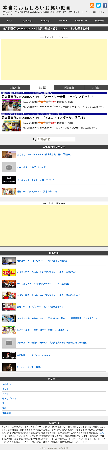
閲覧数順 (69, 87)
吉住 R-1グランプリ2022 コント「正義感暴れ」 (40, 306)
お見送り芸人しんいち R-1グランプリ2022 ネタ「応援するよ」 (47, 272)
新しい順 (15, 87)
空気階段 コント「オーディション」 (34, 355)
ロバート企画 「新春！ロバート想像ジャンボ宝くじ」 (43, 329)
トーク (5, 393)
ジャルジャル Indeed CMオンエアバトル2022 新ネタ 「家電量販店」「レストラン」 (57, 318)
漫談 (4, 408)
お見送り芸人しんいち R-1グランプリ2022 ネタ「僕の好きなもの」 (49, 295)
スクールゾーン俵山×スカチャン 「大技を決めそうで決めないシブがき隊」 (52, 342)
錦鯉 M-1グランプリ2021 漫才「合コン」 (37, 191)
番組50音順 (45, 20)
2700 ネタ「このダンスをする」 (32, 167)
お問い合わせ (99, 20)
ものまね (6, 384)
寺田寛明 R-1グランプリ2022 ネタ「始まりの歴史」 (42, 260)
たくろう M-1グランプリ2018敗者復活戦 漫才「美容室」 (44, 154)
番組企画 (6, 412)
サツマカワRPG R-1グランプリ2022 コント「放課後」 (43, 283)
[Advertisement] (54, 59)
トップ (9, 20)
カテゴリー (63, 20)
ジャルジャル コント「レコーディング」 (36, 180)
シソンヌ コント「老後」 (29, 366)
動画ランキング (81, 20)
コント (5, 389)
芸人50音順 (27, 20)
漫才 (4, 403)
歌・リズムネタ (9, 398)
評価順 (96, 87)
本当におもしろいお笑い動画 (37, 8)
